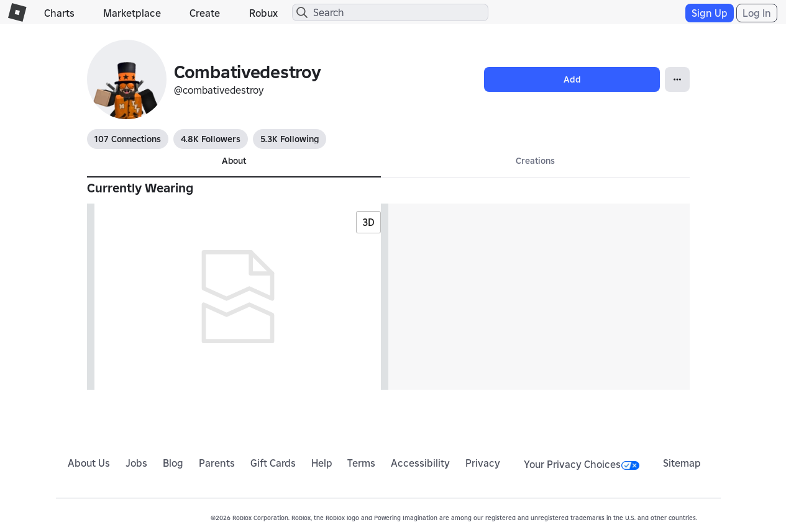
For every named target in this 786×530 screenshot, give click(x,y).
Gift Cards (273, 463)
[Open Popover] (677, 79)
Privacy (482, 463)
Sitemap (682, 463)
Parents (217, 463)
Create (205, 13)
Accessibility (420, 463)
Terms (361, 463)
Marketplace (132, 13)
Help (321, 463)
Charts (59, 13)
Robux (263, 13)
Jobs (136, 463)
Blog (173, 463)
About (234, 160)
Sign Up (710, 13)
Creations (535, 160)
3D (368, 222)
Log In (757, 13)
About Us (89, 463)
